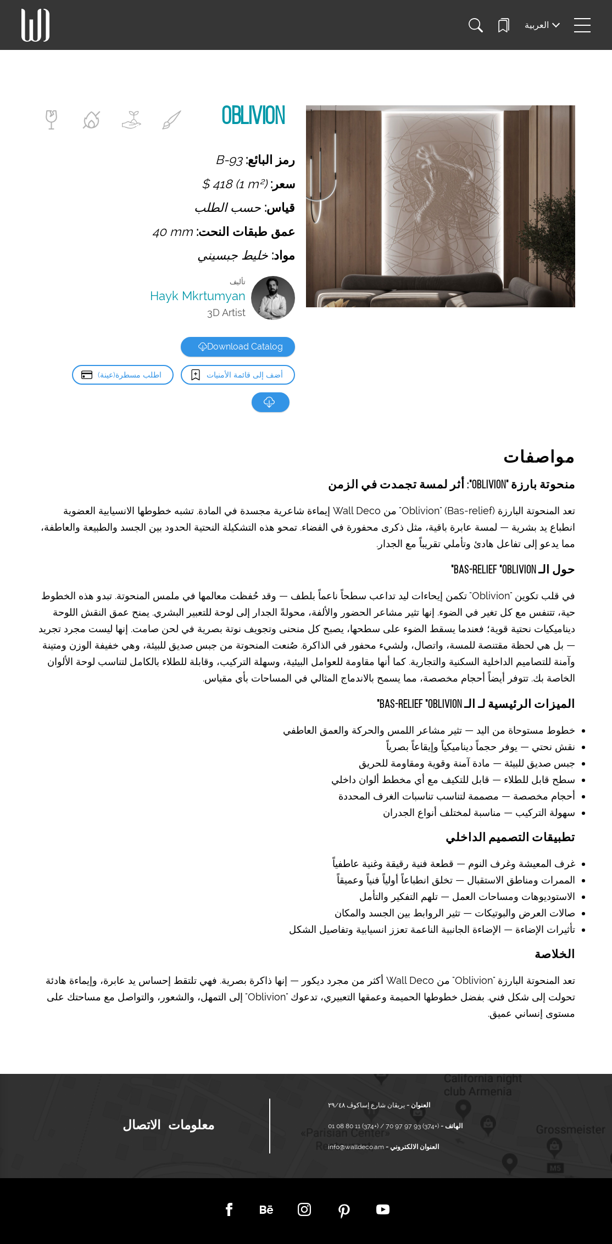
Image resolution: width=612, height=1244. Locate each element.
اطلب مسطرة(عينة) (129, 374)
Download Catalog (240, 346)
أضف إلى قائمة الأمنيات (245, 374)
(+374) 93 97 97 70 (411, 1126)
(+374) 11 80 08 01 (354, 1126)
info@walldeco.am (356, 1147)
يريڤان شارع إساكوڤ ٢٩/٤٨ (366, 1105)
